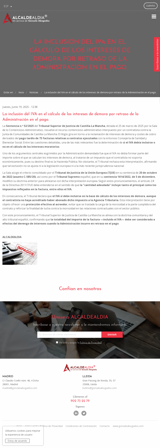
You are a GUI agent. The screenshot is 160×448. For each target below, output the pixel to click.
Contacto (105, 440)
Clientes (150, 5)
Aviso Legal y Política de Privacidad (44, 440)
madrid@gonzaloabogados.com (19, 402)
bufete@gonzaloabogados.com (100, 402)
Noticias (34, 104)
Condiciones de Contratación (81, 440)
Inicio (21, 104)
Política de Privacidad (90, 356)
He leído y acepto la (80, 356)
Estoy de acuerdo (17, 440)
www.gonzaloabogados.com (128, 440)
